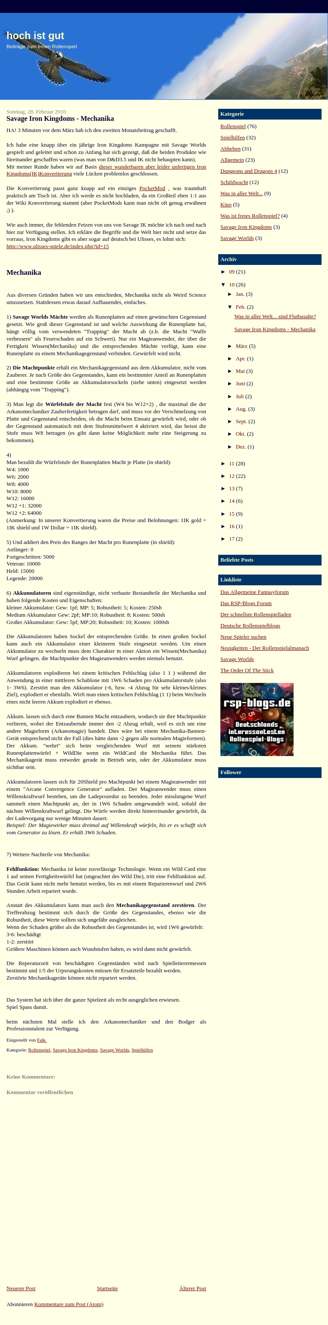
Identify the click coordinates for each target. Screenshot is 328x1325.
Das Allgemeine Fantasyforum (254, 592)
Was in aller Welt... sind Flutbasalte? (275, 316)
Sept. (242, 421)
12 (232, 476)
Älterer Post (192, 1288)
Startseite (107, 1288)
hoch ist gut (35, 35)
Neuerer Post (21, 1288)
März (242, 346)
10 (232, 284)
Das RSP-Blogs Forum (246, 603)
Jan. (241, 294)
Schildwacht (234, 182)
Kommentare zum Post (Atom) (69, 1304)
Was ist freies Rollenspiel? (250, 215)
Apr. (241, 358)
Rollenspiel (39, 1049)
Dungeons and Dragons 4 (248, 171)
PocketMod (152, 188)
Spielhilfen (142, 1049)
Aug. (242, 409)
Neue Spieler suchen (243, 636)
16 (232, 526)
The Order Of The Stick (247, 670)
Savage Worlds (114, 1049)
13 (232, 488)
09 (232, 271)
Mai (241, 371)
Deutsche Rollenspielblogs (250, 625)
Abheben (230, 148)
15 (232, 513)
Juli (240, 396)
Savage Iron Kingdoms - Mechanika (274, 329)
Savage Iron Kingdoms (75, 1049)
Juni (241, 383)
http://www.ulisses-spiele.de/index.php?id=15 (57, 246)
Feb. (241, 307)
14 (232, 501)
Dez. (242, 446)
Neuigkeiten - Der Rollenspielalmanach (264, 648)
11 (232, 463)
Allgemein (232, 160)
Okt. (241, 433)
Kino (226, 204)
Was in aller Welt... (241, 193)
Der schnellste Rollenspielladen (255, 614)
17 (232, 538)
